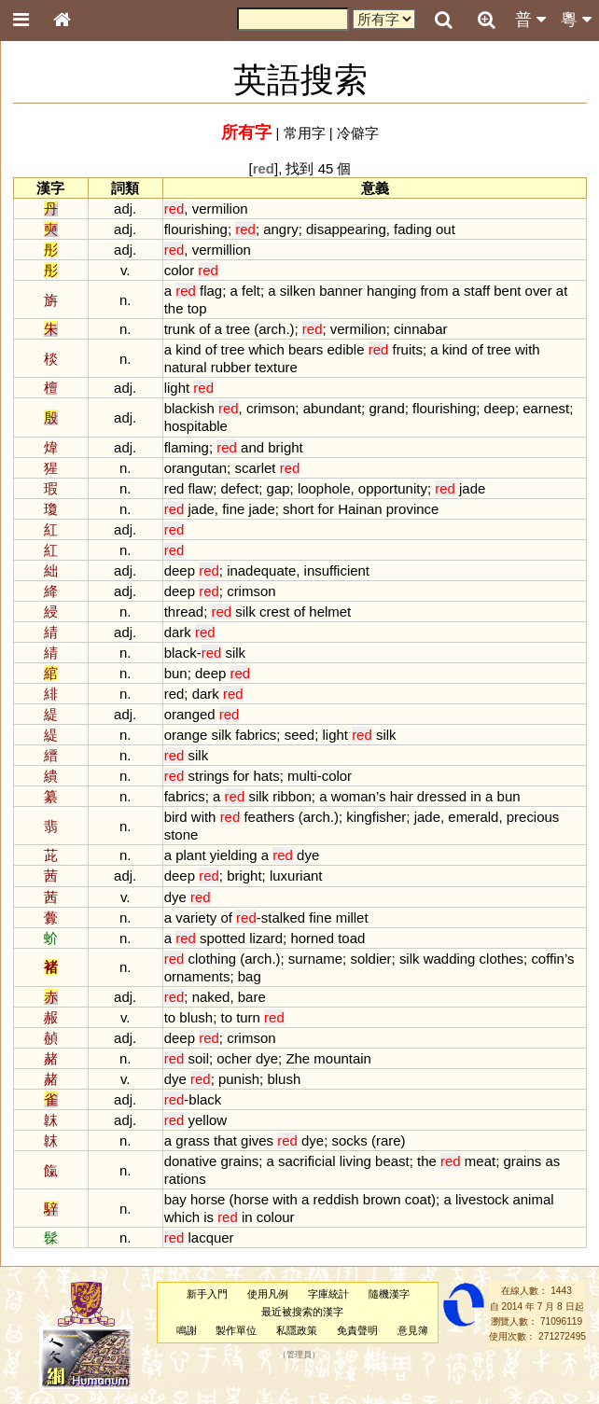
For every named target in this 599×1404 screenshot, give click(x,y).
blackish (189, 408)
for (326, 509)
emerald (473, 817)
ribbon (292, 796)
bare (252, 997)
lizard (266, 938)
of (204, 329)
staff (477, 291)
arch (272, 329)
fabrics (255, 735)
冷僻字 (358, 133)
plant (190, 855)
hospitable (196, 426)
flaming (186, 447)
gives (257, 1140)
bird (176, 817)
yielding (234, 855)
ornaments (197, 976)
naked (211, 997)
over (538, 291)
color (179, 270)
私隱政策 (296, 1330)
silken (297, 291)
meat (480, 1161)
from (434, 291)
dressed (442, 796)
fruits (407, 349)
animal (532, 1199)
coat (418, 1199)
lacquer (211, 1237)
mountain (342, 1058)
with (527, 349)
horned (312, 938)
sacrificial (307, 1161)
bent (507, 291)
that (225, 1140)
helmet (330, 611)
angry (280, 229)
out (445, 229)
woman (353, 796)
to (169, 1017)
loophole (324, 488)
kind (188, 349)
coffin (547, 958)
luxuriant (296, 875)
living (355, 1161)
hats (266, 776)
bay (175, 1199)
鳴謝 (186, 1330)
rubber (231, 367)
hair (401, 796)
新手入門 (207, 1294)
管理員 (299, 1354)
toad (351, 938)
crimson (270, 408)
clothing (212, 958)
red (174, 488)
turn (248, 1017)
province (412, 509)
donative (190, 1161)
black (180, 652)
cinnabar (420, 329)
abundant (332, 408)
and (252, 447)
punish (238, 1079)
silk (245, 611)
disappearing (346, 229)
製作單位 (236, 1330)
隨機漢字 (389, 1294)
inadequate (261, 570)
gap (278, 488)
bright (285, 447)
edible (346, 349)
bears (305, 349)
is (208, 1217)
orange (186, 735)
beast (392, 1161)
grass (192, 1140)
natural (185, 367)
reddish (336, 1199)
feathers (269, 817)
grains (239, 1161)
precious (533, 817)
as (552, 1161)
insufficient (336, 570)
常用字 (305, 133)
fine (233, 509)
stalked (283, 917)
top (197, 308)
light (176, 388)
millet (352, 917)
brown (382, 1199)
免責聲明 (357, 1330)
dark (177, 632)
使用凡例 (267, 1294)
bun (176, 673)
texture (276, 367)
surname (315, 958)
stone (181, 834)
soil (198, 1058)
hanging (391, 291)
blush (196, 1017)
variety (195, 917)
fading (413, 229)
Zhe (298, 1058)
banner (341, 291)
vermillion (221, 249)
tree (238, 329)
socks (350, 1140)
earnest (545, 408)
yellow (208, 1120)
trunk (179, 329)
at (561, 291)
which (266, 349)
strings (209, 776)
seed (299, 735)
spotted (222, 938)
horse (207, 1199)
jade (472, 488)
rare (388, 1140)
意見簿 (412, 1330)
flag (211, 291)
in (475, 796)
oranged (190, 714)
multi (302, 776)
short (298, 509)
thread (183, 611)
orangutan (195, 468)
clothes (501, 958)
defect (239, 488)
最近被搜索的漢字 (302, 1311)
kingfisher (376, 817)
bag (249, 976)
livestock (481, 1199)
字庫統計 (328, 1294)
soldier (370, 958)
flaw (201, 488)
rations (185, 1179)
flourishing (196, 229)
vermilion (220, 208)
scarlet (254, 468)
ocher (233, 1058)
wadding (450, 958)
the (174, 308)
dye (308, 855)
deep (499, 408)
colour (276, 1217)
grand (386, 408)
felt (251, 291)
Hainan (360, 509)
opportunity (392, 488)
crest (274, 611)
